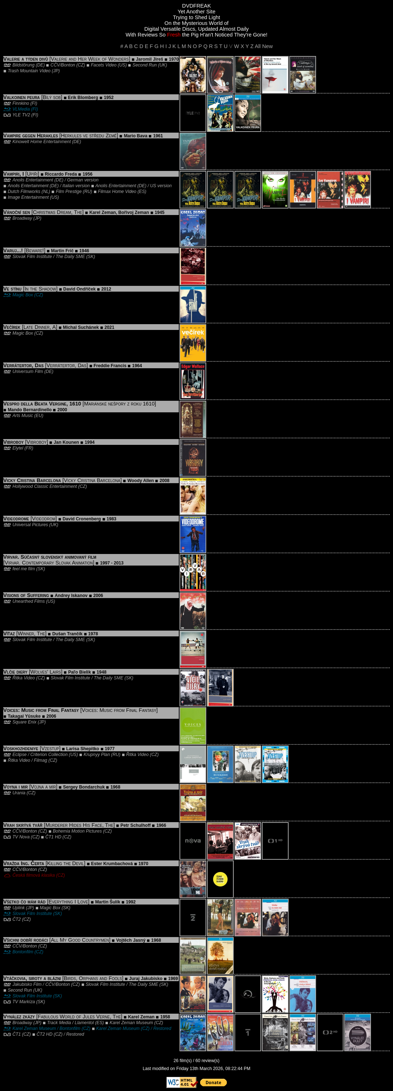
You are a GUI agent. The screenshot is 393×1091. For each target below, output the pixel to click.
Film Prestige (69, 191)
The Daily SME (70, 256)
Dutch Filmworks (24, 191)
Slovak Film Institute (32, 256)
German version (83, 179)
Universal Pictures (30, 524)
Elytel (17, 448)
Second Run (145, 65)
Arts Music (22, 415)
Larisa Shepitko (82, 748)
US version (161, 185)
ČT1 (16, 1034)
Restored (162, 1028)
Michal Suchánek (81, 327)
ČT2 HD (44, 1034)
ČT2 (16, 919)
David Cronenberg (81, 518)
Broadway (22, 218)
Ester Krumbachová (112, 863)
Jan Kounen (66, 442)
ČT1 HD (53, 836)
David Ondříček (79, 289)
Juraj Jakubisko (145, 978)
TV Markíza (23, 1001)
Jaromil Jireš (149, 59)
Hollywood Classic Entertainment (44, 486)
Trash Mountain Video (29, 70)
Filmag (40, 760)
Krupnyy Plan (97, 754)
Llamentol (84, 1022)
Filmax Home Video (117, 191)
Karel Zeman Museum (131, 1022)
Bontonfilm (22, 951)
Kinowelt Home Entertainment (41, 141)
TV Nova (21, 836)
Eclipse (19, 754)
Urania (18, 792)
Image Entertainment (28, 197)
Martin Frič (62, 250)
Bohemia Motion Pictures (77, 831)
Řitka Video (23, 677)
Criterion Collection (49, 754)
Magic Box (22, 294)
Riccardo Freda (61, 174)
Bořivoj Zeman (133, 212)
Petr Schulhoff (136, 825)
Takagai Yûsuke (24, 716)
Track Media (59, 1022)
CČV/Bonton (63, 65)
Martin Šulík (107, 902)
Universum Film (27, 371)
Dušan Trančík (67, 633)
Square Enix (24, 722)
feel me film (23, 568)
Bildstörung (23, 65)
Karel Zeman (102, 212)
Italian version (76, 185)
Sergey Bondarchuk (84, 787)
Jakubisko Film (27, 984)
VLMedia (21, 109)
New (267, 46)
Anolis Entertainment (32, 179)
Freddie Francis (110, 365)
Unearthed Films (28, 601)
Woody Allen (141, 480)
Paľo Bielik (79, 672)
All (257, 46)
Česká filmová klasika (33, 875)
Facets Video (103, 65)
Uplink (18, 907)
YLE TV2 (21, 114)
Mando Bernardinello (30, 409)
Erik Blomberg (83, 97)
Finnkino (20, 103)
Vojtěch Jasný (131, 940)
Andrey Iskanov (71, 595)
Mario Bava (135, 135)
